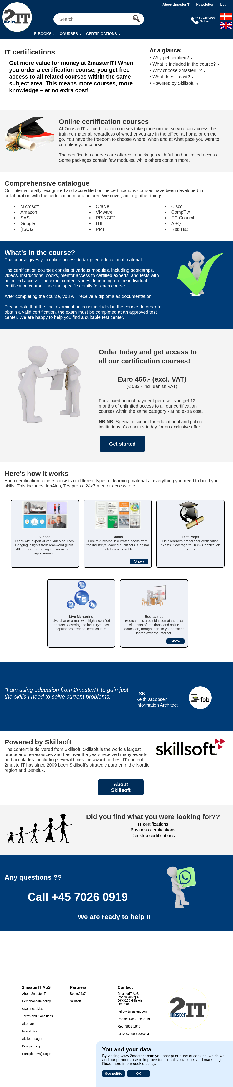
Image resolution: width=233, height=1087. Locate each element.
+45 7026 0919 (90, 897)
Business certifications (153, 829)
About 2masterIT (175, 4)
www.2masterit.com (137, 1056)
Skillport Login (32, 1039)
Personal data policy (36, 1001)
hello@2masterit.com (133, 1011)
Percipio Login (32, 1046)
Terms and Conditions (37, 1016)
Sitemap (28, 1023)
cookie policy (144, 1063)
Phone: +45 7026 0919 (134, 1019)
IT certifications (153, 824)
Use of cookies (32, 1008)
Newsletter (204, 4)
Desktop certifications (153, 835)
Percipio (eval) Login (36, 1054)
